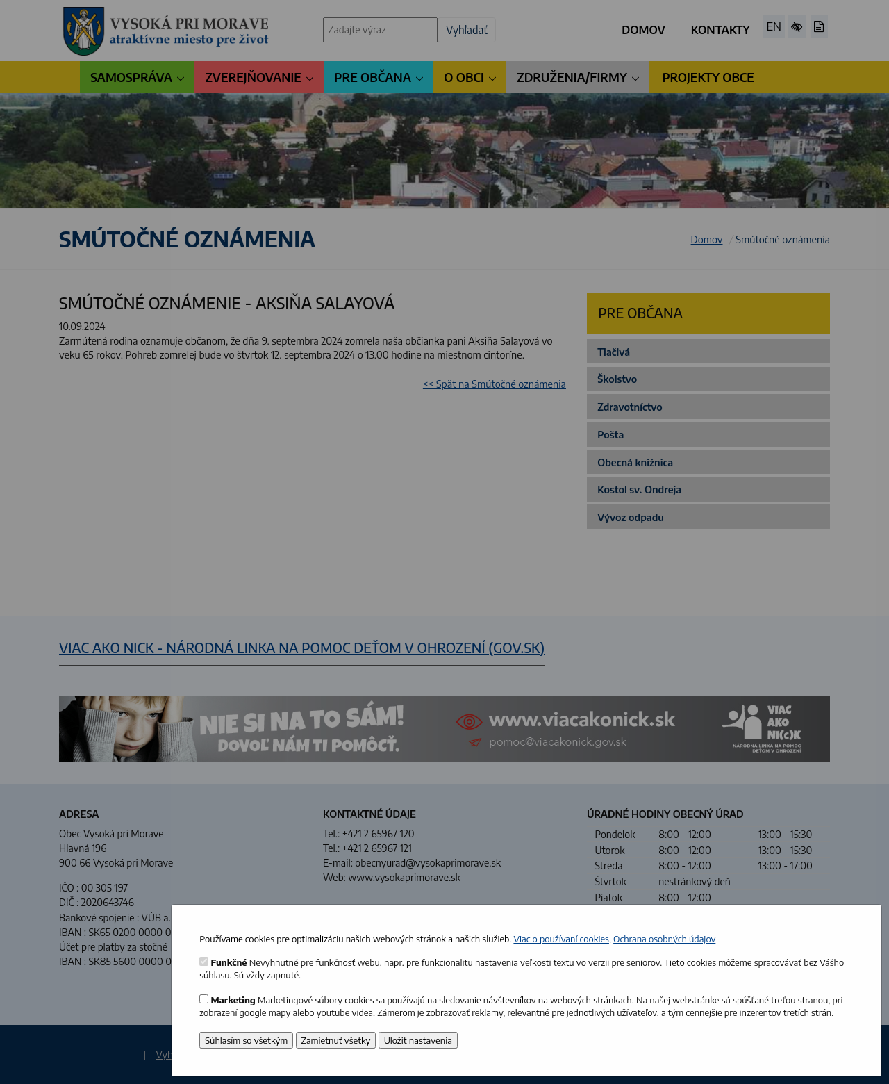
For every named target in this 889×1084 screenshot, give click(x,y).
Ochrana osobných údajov (664, 938)
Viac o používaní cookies (561, 938)
